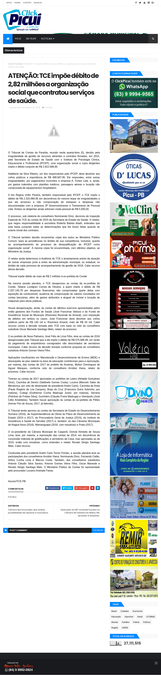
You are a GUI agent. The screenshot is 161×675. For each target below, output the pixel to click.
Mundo (114, 622)
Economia (137, 611)
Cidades (125, 611)
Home (11, 64)
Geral (139, 616)
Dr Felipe (31, 38)
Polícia (136, 622)
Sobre (17, 3)
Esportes (129, 616)
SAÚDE (125, 627)
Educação (116, 616)
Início (9, 3)
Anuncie (38, 3)
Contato (27, 3)
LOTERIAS (150, 616)
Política (146, 622)
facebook (98, 530)
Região (114, 627)
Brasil (114, 611)
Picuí (18, 38)
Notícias (46, 38)
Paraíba (18, 64)
